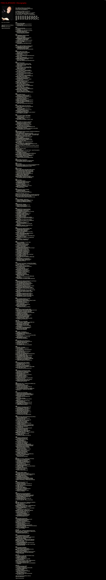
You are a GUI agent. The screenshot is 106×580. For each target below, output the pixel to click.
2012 (25, 16)
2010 (30, 16)
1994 (18, 18)
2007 (36, 16)
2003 (23, 17)
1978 (29, 19)
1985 (16, 19)
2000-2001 (28, 17)
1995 (16, 18)
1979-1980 (26, 19)
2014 (21, 16)
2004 (21, 17)
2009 (32, 16)
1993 (21, 18)
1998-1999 (32, 17)
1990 (27, 18)
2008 (34, 16)
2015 (18, 16)
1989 (30, 18)
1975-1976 (35, 19)
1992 (23, 18)
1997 (36, 17)
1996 (38, 17)
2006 (16, 17)
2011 (27, 16)
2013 (23, 16)
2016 (16, 16)
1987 (34, 18)
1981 (23, 19)
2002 (25, 17)
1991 (25, 18)
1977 (31, 19)
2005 (18, 17)
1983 (21, 19)
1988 (32, 18)
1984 (18, 19)
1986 (36, 18)
